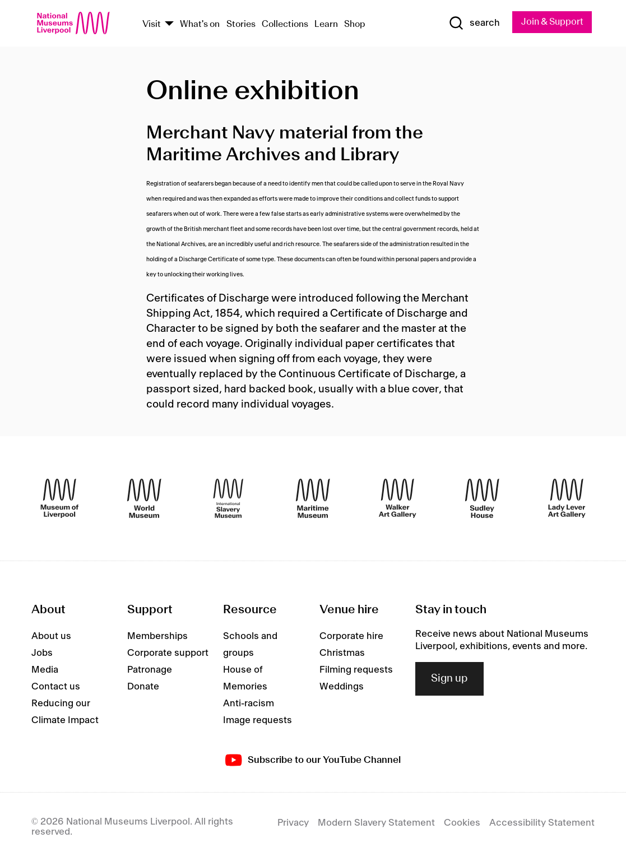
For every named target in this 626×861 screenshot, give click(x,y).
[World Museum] (144, 498)
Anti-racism (248, 703)
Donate (143, 687)
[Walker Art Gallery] (397, 498)
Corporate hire (351, 636)
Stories (241, 24)
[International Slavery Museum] (228, 498)
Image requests (257, 720)
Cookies (462, 823)
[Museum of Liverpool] (59, 498)
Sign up (449, 678)
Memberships (157, 636)
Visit (151, 24)
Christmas (342, 653)
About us (51, 636)
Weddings (341, 687)
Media (44, 670)
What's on (200, 24)
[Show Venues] (169, 24)
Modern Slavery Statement (376, 823)
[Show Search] (474, 23)
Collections (285, 24)
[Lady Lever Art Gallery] (567, 498)
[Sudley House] (482, 498)
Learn (326, 24)
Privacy (293, 823)
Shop (354, 24)
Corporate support (167, 653)
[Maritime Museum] (313, 498)
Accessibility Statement (542, 823)
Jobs (42, 653)
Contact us (55, 687)
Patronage (149, 670)
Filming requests (356, 670)
